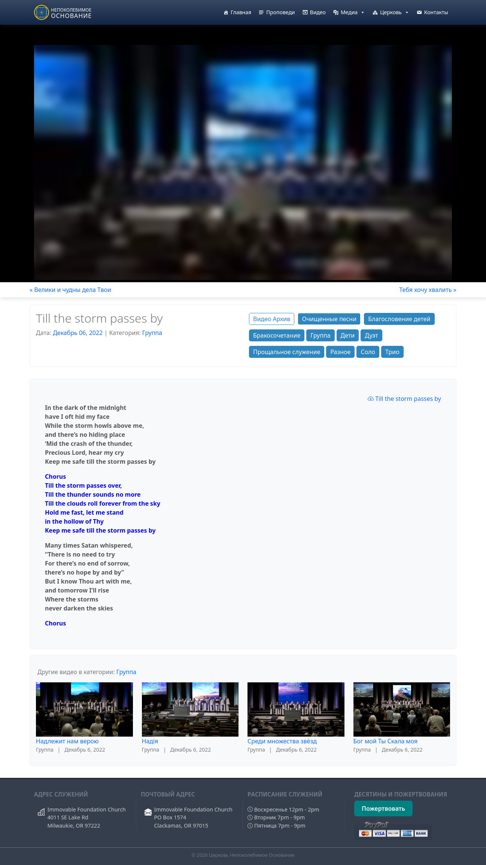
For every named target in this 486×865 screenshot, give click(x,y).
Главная (241, 12)
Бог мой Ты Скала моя (385, 741)
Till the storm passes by (404, 399)
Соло (368, 352)
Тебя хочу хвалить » (427, 290)
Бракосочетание (276, 335)
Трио (392, 352)
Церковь (394, 12)
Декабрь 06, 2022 (78, 333)
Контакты (436, 12)
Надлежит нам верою (67, 741)
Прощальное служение (286, 352)
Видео (318, 12)
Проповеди (280, 12)
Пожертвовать (383, 808)
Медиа (353, 12)
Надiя (150, 741)
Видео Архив (271, 319)
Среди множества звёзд (282, 741)
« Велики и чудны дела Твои (70, 290)
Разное (340, 352)
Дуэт (371, 335)
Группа (152, 333)
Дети (348, 335)
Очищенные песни (329, 319)
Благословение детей (399, 319)
